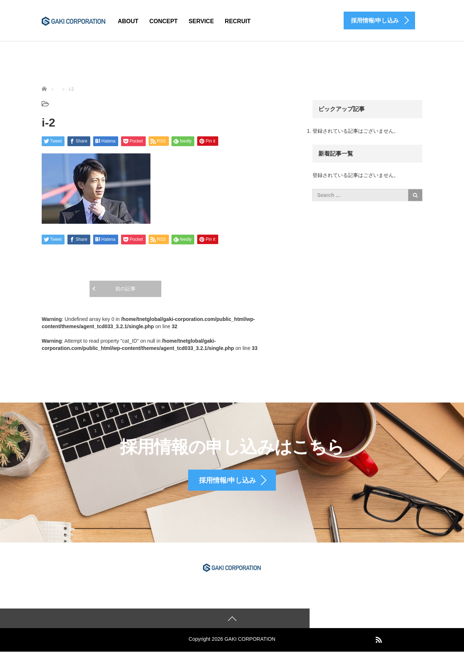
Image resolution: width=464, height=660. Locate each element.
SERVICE (201, 21)
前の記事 (125, 289)
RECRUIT (237, 21)
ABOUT (128, 21)
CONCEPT (163, 21)
